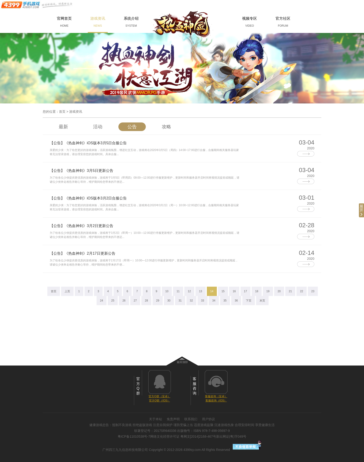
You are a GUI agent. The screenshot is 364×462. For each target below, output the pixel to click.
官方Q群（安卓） (159, 396)
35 (225, 300)
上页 (67, 291)
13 (200, 291)
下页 (248, 300)
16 (234, 291)
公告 (132, 126)
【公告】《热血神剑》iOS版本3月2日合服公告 (88, 198)
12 (189, 291)
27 (135, 300)
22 (301, 291)
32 (191, 300)
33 (202, 300)
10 (166, 291)
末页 (262, 300)
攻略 (166, 126)
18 (256, 291)
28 (146, 300)
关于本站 (155, 419)
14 (211, 291)
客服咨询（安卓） (216, 396)
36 (236, 300)
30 (168, 300)
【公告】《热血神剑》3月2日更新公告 (81, 226)
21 (290, 291)
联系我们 (190, 419)
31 (180, 300)
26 (123, 300)
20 (279, 291)
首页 (62, 111)
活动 (97, 126)
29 (157, 300)
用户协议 (208, 419)
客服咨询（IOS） (216, 400)
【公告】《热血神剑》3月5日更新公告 (81, 171)
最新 (63, 126)
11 (177, 291)
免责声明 (173, 419)
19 (267, 291)
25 (112, 300)
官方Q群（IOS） (159, 400)
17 (245, 291)
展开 (361, 210)
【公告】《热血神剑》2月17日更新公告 (82, 253)
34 (213, 300)
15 (222, 291)
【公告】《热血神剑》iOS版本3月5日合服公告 (88, 143)
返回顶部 (182, 362)
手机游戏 (37, 5)
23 (312, 291)
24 (101, 300)
